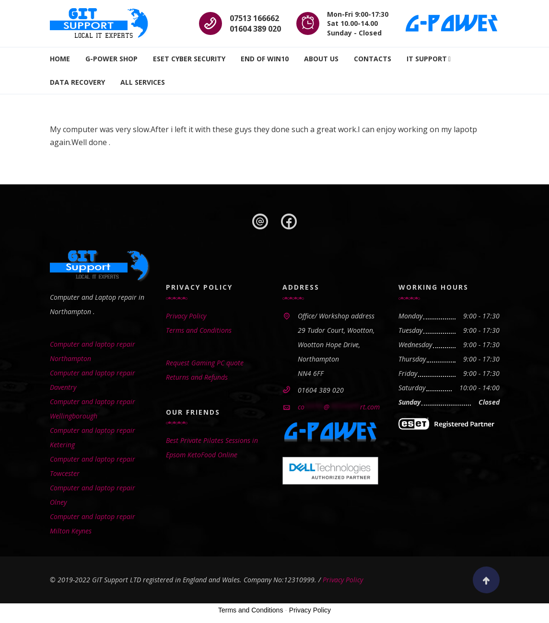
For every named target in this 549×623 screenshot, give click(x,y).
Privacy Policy (186, 315)
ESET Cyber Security (189, 58)
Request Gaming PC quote (205, 362)
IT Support (427, 58)
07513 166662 (254, 18)
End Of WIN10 (265, 58)
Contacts (372, 58)
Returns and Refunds (197, 377)
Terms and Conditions (199, 330)
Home (60, 58)
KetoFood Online (212, 454)
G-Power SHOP (111, 58)
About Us (321, 58)
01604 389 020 (255, 28)
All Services (142, 82)
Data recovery (77, 82)
